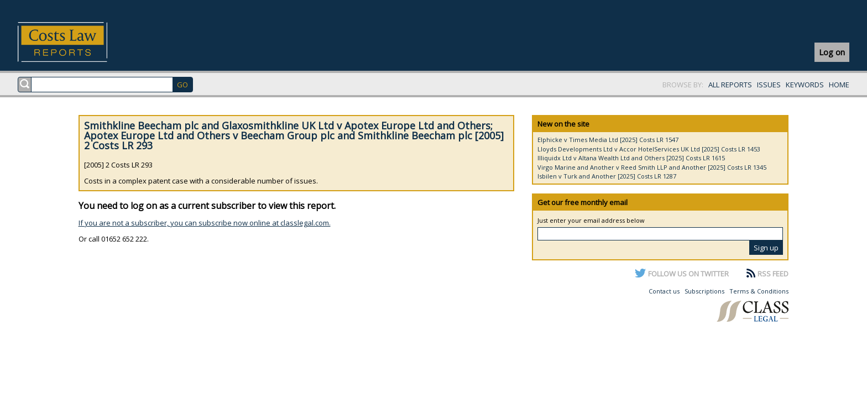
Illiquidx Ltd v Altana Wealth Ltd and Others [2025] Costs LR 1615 (631, 158)
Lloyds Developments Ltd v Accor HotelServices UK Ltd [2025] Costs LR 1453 (648, 149)
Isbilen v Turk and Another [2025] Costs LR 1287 (606, 176)
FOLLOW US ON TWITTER (688, 274)
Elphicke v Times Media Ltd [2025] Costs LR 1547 (607, 139)
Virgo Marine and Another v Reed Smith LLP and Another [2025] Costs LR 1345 (651, 167)
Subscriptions (704, 291)
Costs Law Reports (75, 42)
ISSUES (769, 85)
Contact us (664, 291)
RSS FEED (773, 274)
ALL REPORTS (730, 85)
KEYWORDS (805, 85)
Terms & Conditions (758, 291)
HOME (839, 85)
